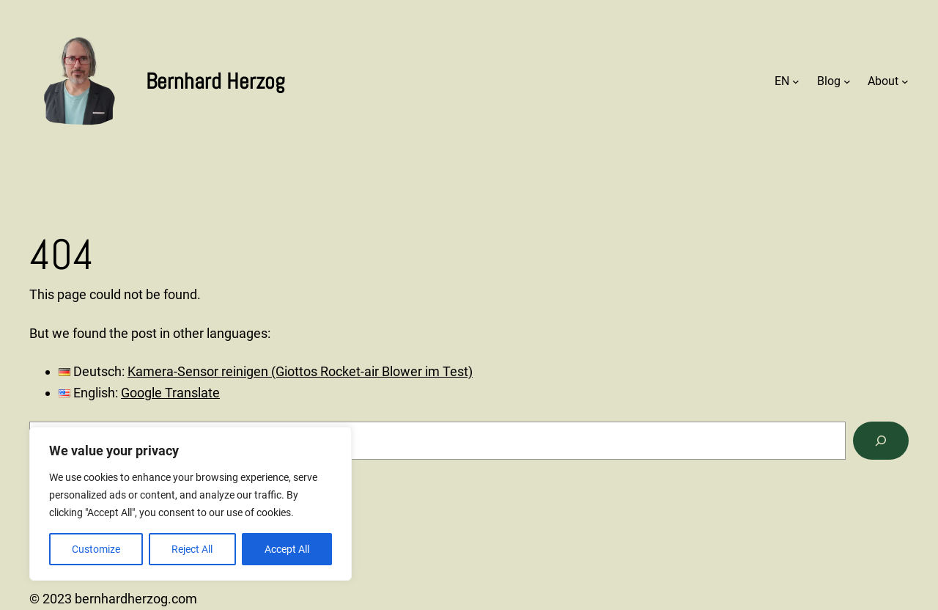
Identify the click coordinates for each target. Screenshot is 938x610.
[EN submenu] (795, 81)
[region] (190, 504)
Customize (96, 549)
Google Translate (170, 392)
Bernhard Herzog (215, 81)
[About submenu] (905, 81)
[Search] (881, 441)
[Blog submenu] (847, 81)
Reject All (192, 549)
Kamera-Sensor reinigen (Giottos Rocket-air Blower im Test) (300, 371)
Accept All (287, 549)
